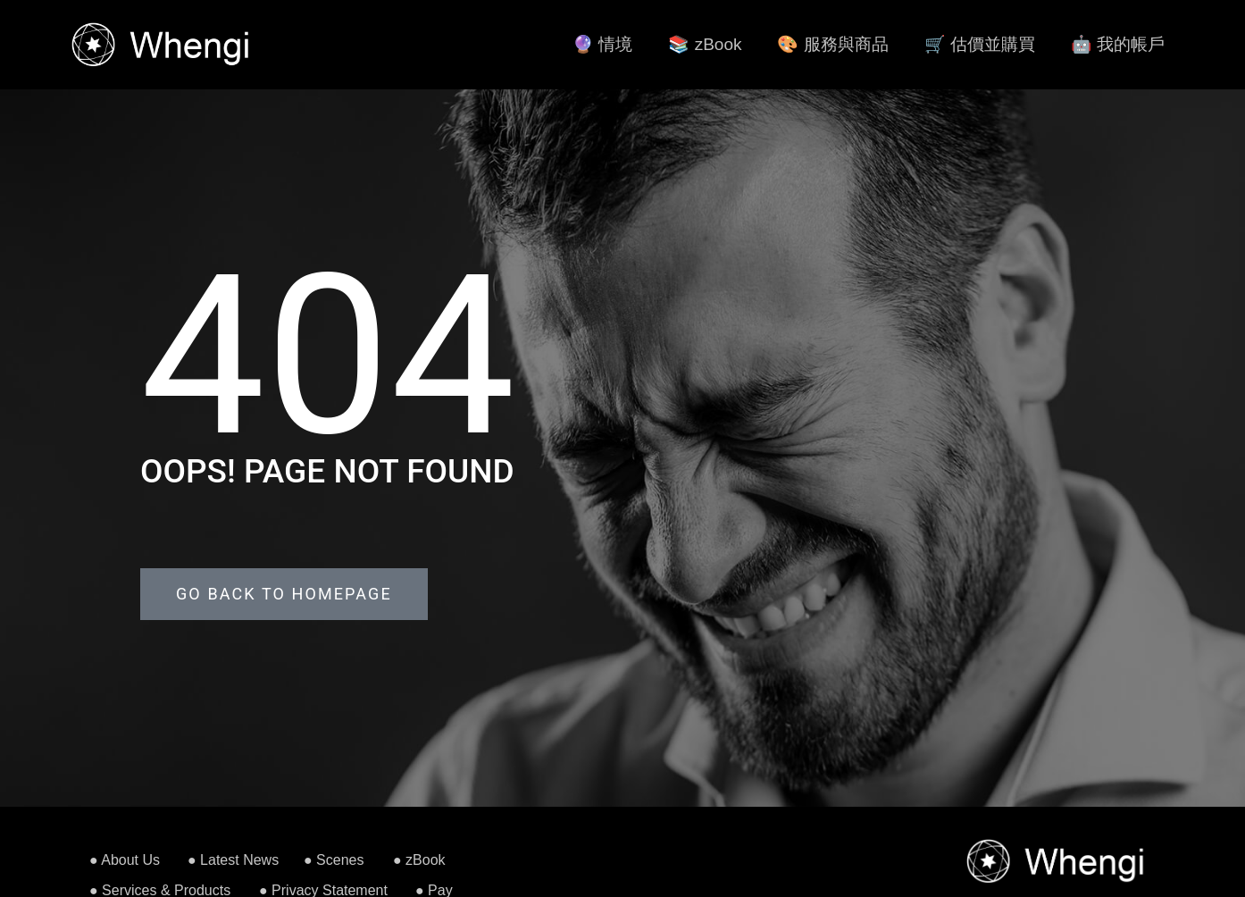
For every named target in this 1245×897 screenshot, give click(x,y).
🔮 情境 (602, 44)
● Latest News (233, 860)
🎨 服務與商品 (832, 44)
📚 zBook (704, 44)
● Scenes (333, 860)
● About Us (124, 860)
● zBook (419, 860)
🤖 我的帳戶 (1118, 44)
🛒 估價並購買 (979, 44)
